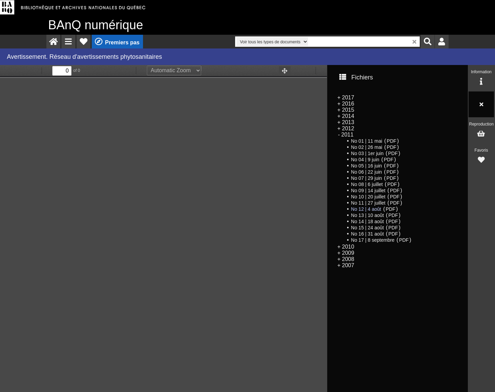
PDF (391, 141)
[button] (68, 41)
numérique (95, 25)
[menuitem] (53, 41)
